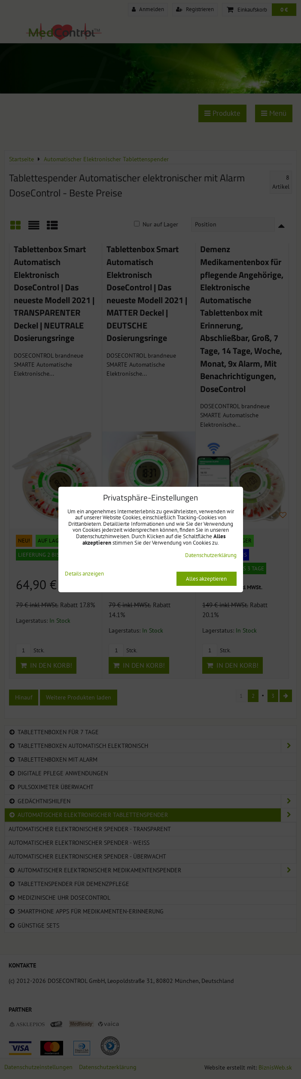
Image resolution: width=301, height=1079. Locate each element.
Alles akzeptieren (206, 578)
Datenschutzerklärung (211, 555)
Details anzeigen (84, 574)
